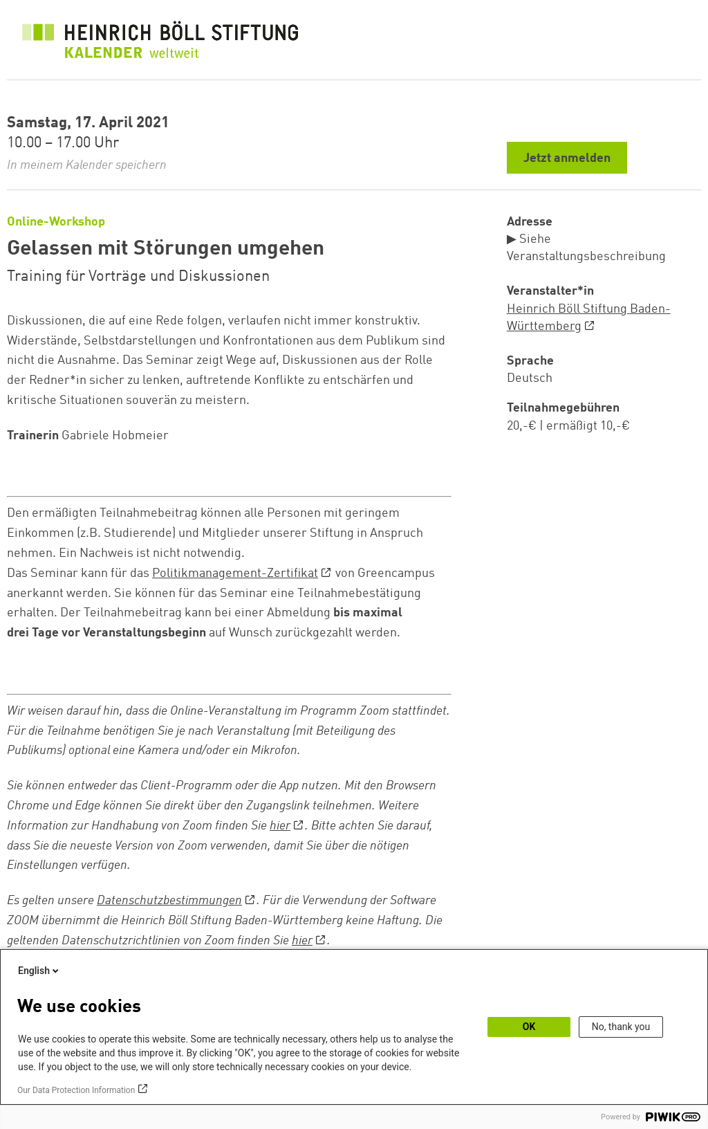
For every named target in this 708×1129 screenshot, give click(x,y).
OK (529, 1026)
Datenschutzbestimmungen (169, 900)
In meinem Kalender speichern (87, 165)
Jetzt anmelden (567, 158)
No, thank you (621, 1026)
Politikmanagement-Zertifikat (235, 573)
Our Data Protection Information (76, 1090)
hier (280, 826)
